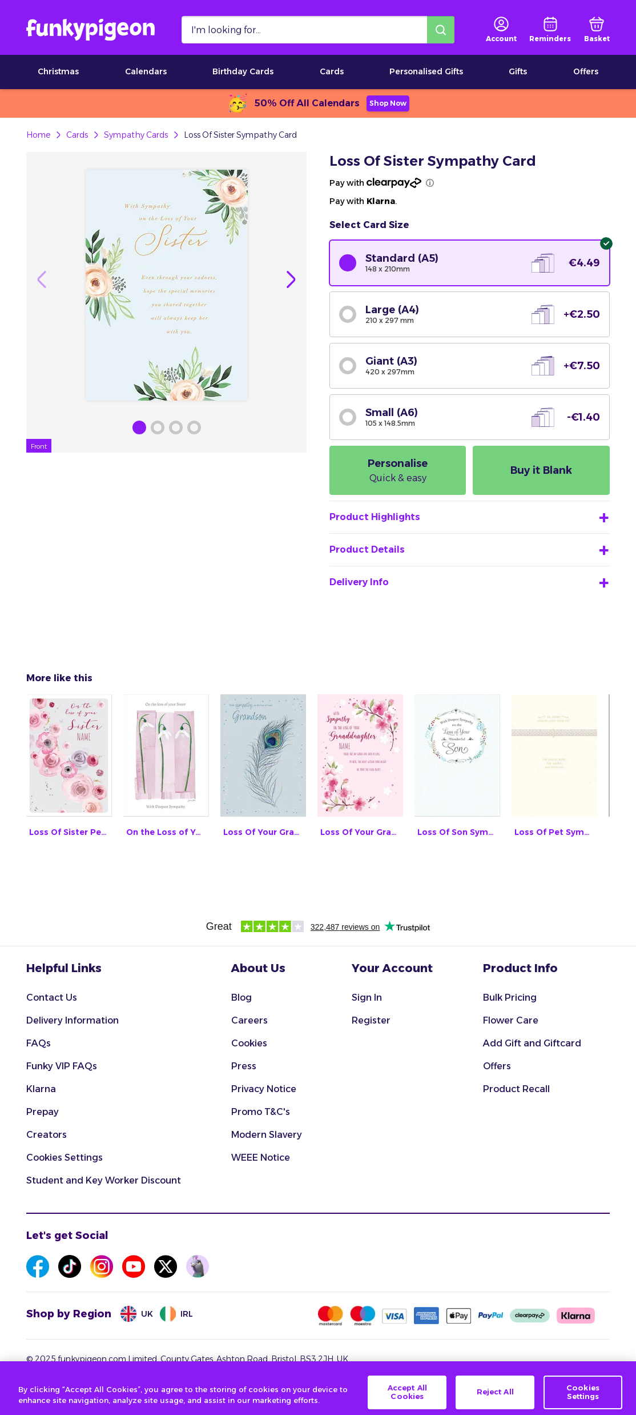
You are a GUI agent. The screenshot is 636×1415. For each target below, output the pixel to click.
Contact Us (51, 997)
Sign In (367, 997)
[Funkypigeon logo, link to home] (90, 29)
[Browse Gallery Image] (139, 427)
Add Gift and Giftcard (532, 1043)
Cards (332, 71)
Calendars (146, 71)
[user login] (501, 29)
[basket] (597, 29)
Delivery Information (72, 1020)
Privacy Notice (263, 1089)
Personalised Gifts (426, 71)
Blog (241, 997)
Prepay (42, 1111)
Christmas (58, 71)
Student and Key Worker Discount (103, 1180)
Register (371, 1020)
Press (243, 1066)
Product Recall (516, 1089)
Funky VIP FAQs (61, 1066)
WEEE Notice (260, 1157)
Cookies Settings (64, 1157)
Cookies (249, 1043)
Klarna (41, 1089)
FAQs (38, 1043)
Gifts (518, 71)
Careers (249, 1020)
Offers (585, 71)
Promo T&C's (260, 1111)
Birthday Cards (242, 71)
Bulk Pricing (510, 997)
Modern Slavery (266, 1134)
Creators (46, 1134)
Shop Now (387, 103)
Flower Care (510, 1020)
